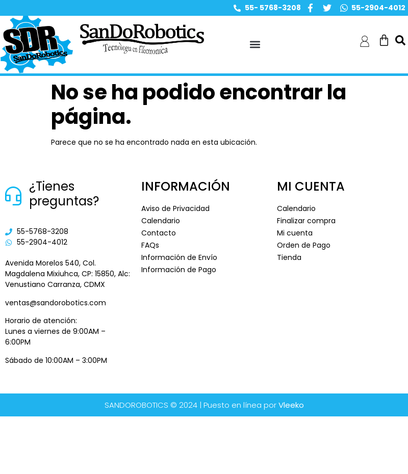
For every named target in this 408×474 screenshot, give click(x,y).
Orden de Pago (303, 245)
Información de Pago (178, 270)
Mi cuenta (295, 233)
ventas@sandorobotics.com (55, 303)
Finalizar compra (306, 221)
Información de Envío (179, 257)
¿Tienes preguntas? (64, 193)
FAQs (150, 245)
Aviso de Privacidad (175, 208)
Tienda (289, 257)
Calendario (160, 221)
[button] (255, 44)
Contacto (158, 233)
